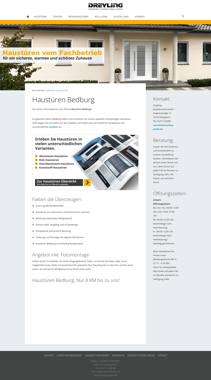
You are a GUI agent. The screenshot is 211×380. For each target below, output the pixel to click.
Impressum (118, 355)
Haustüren (62, 90)
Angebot (53, 126)
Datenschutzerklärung (141, 355)
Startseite (50, 90)
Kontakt (49, 355)
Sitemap (162, 355)
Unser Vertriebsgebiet (69, 355)
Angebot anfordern (97, 355)
